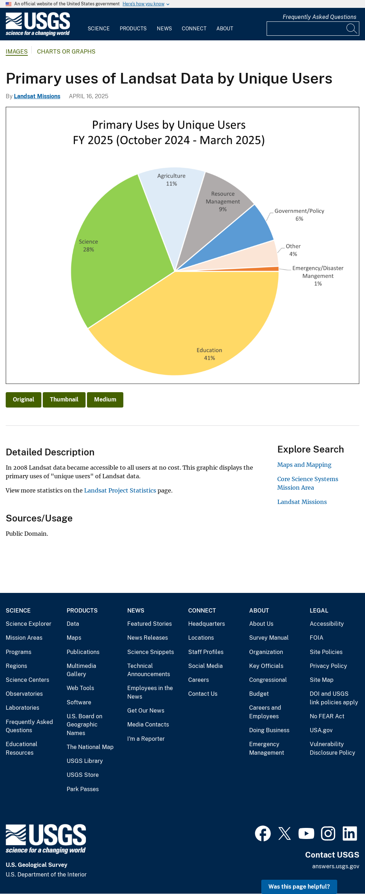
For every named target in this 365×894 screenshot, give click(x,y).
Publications (83, 652)
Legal (319, 610)
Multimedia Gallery (81, 670)
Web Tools (80, 688)
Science (99, 28)
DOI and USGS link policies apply (334, 698)
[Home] (38, 34)
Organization (266, 652)
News (164, 28)
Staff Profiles (205, 652)
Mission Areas (24, 637)
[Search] (352, 28)
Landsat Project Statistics (120, 490)
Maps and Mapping (304, 464)
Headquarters (206, 623)
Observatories (24, 693)
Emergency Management (266, 748)
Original (23, 399)
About (224, 28)
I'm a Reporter (146, 738)
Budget (259, 693)
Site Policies (326, 652)
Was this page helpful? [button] (299, 886)
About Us (261, 623)
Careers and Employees (265, 712)
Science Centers (27, 679)
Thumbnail (64, 399)
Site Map (322, 679)
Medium (105, 399)
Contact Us (202, 693)
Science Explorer (28, 623)
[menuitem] (99, 24)
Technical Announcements (148, 670)
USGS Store (83, 774)
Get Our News (145, 710)
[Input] (313, 28)
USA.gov (321, 730)
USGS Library (85, 761)
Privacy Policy (328, 666)
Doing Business (269, 730)
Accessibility (327, 623)
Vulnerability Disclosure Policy (332, 748)
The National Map (90, 747)
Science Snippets (150, 652)
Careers (198, 679)
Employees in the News (150, 692)
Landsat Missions (37, 96)
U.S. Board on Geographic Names (84, 724)
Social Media (205, 666)
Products (133, 28)
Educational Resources (21, 748)
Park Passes (83, 789)
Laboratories (22, 707)
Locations (201, 637)
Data (73, 623)
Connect (194, 28)
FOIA (316, 637)
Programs (18, 652)
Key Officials (266, 666)
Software (79, 702)
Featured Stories (149, 623)
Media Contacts (148, 724)
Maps (74, 637)
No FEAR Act (327, 716)
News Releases (147, 637)
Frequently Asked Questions (319, 17)
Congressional (268, 679)
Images (17, 51)
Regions (16, 666)
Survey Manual (269, 637)
